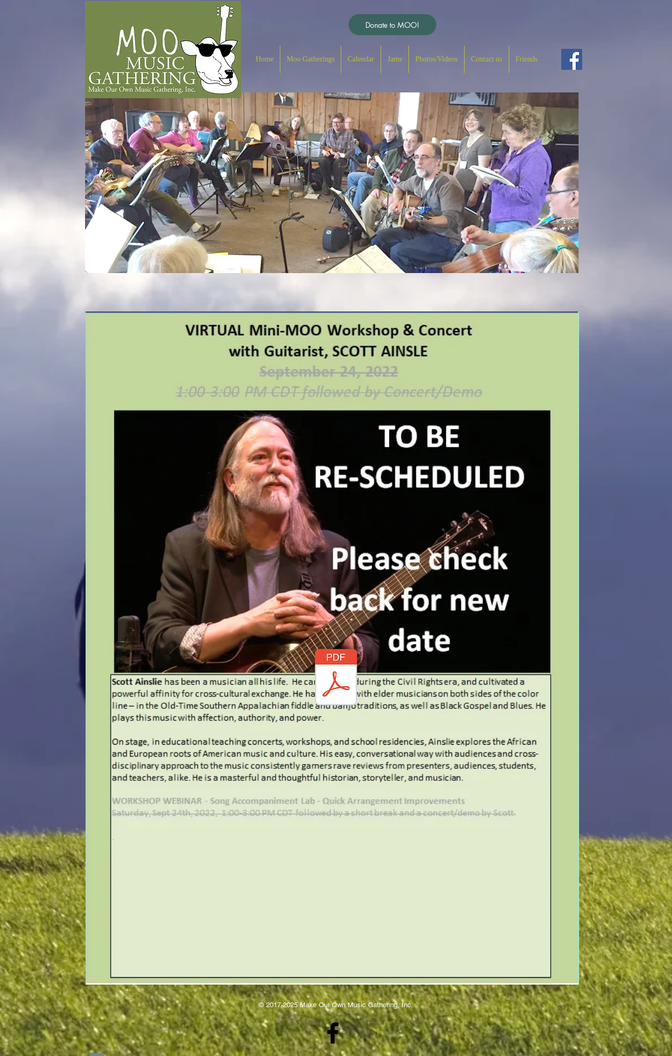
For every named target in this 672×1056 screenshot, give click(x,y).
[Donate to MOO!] (392, 24)
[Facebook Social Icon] (571, 59)
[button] (310, 59)
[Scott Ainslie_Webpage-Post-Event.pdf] (336, 678)
